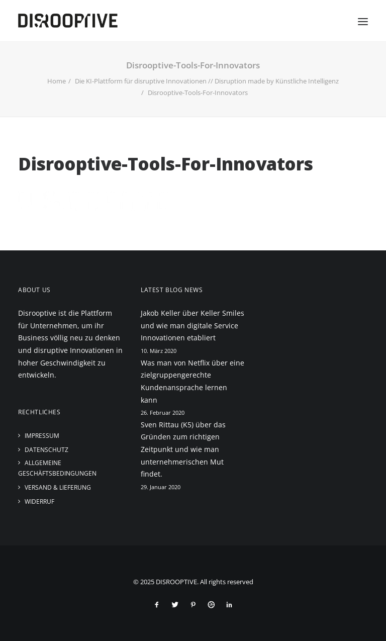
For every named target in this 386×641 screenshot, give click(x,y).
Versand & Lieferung (58, 487)
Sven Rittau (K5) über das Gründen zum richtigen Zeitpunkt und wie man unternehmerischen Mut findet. (183, 449)
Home (56, 80)
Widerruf (39, 501)
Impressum (42, 435)
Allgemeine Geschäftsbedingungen (57, 468)
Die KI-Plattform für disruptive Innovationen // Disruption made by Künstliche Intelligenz (207, 80)
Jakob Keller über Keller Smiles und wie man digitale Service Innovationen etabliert (192, 325)
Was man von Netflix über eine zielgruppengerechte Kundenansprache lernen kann (192, 381)
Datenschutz (46, 449)
